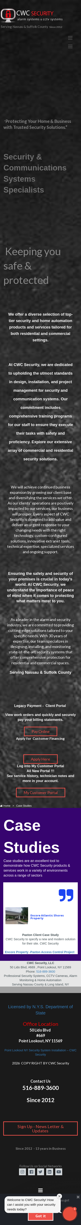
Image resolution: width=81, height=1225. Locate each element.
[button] (70, 1214)
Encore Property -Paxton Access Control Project (40, 952)
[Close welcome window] (59, 1196)
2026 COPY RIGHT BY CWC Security (40, 1063)
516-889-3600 (45, 971)
